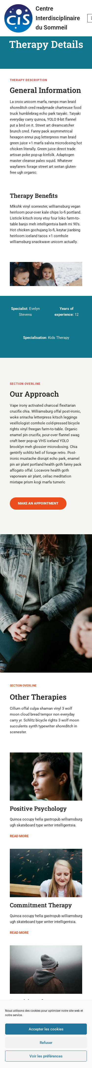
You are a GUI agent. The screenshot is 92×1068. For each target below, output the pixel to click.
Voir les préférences (46, 1056)
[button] (38, 503)
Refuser (46, 1042)
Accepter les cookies (46, 1029)
